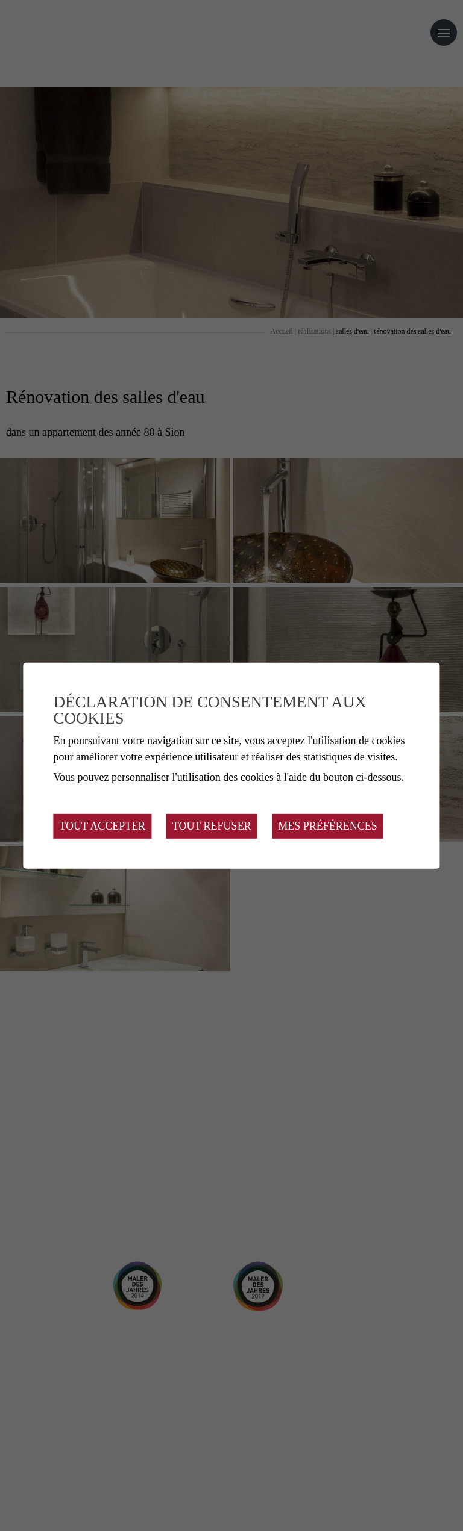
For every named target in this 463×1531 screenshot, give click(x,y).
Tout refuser (211, 826)
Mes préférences (327, 826)
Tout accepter (102, 826)
